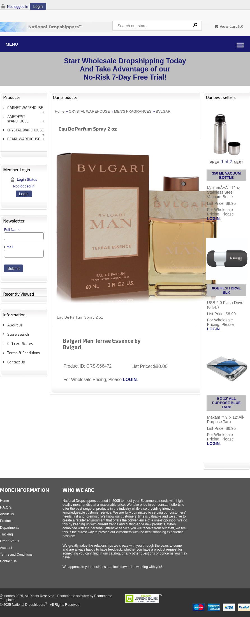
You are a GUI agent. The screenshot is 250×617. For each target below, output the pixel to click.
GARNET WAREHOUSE (25, 107)
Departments (9, 528)
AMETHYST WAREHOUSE (18, 118)
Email (8, 247)
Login (38, 6)
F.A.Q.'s (6, 507)
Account (6, 548)
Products (6, 521)
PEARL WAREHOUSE (23, 139)
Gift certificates (20, 343)
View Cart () (228, 26)
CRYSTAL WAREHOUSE (25, 130)
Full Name (12, 229)
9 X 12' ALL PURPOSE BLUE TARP (226, 403)
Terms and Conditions (16, 554)
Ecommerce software (73, 596)
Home (59, 111)
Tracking (6, 534)
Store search (18, 334)
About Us (15, 325)
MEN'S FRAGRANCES (132, 111)
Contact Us (16, 362)
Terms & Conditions (23, 353)
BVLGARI (164, 111)
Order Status (9, 541)
